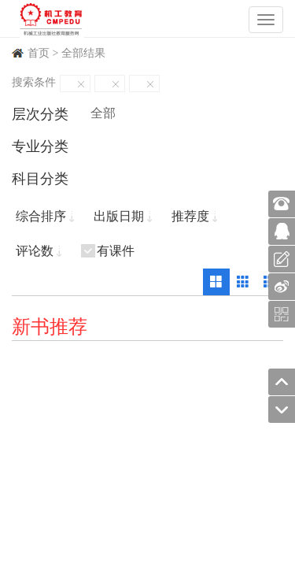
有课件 (116, 251)
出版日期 (119, 216)
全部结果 (83, 53)
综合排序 (41, 216)
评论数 (34, 251)
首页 (39, 53)
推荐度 (190, 216)
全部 (103, 113)
